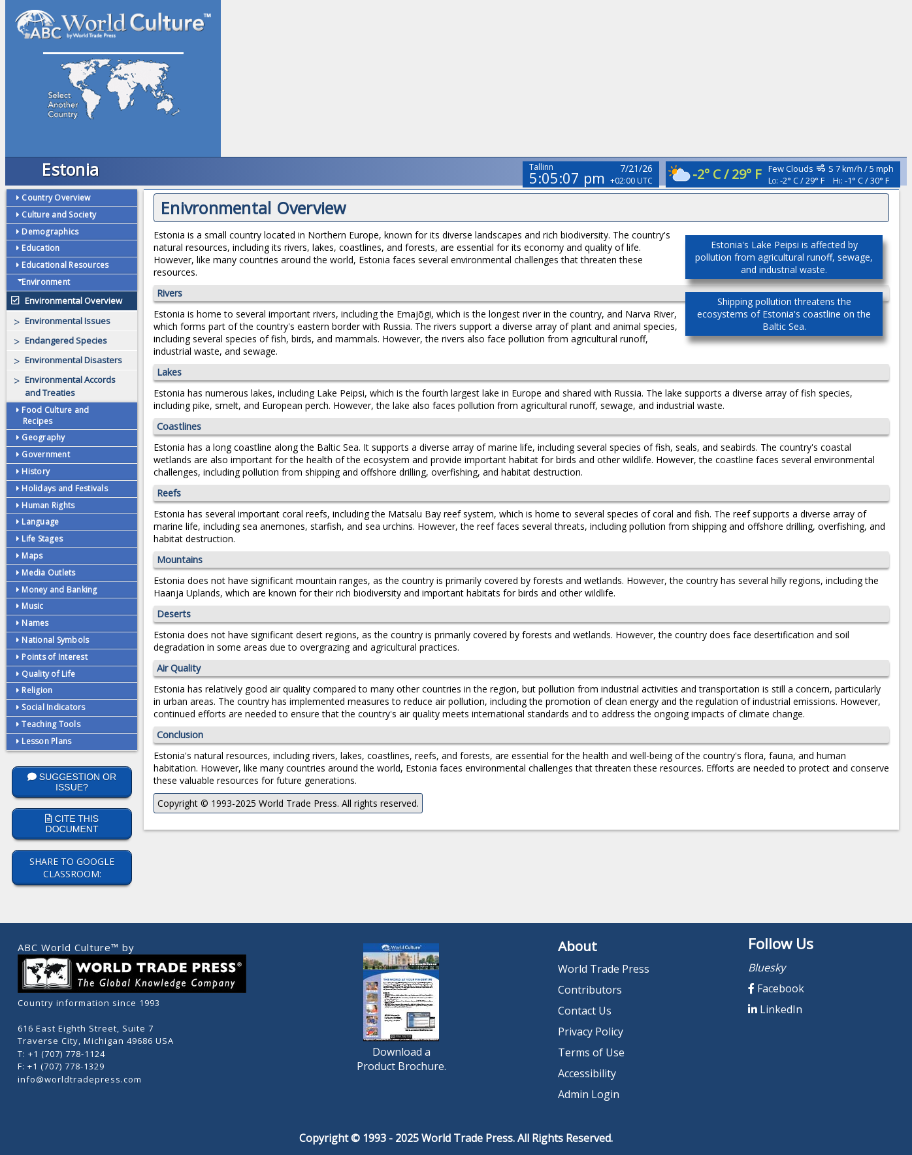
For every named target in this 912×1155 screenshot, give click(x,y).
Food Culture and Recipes (54, 415)
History (35, 471)
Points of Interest (54, 656)
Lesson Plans (45, 741)
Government (45, 454)
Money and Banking (58, 589)
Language (39, 521)
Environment (43, 281)
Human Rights (47, 505)
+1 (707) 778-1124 (66, 1054)
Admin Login (588, 1094)
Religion (36, 690)
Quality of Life (47, 673)
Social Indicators (53, 707)
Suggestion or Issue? (71, 782)
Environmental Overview (73, 300)
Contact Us (584, 1010)
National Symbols (54, 639)
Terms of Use (591, 1052)
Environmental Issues (67, 321)
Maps (31, 555)
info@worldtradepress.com (80, 1079)
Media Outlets (48, 572)
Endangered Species (66, 340)
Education (40, 247)
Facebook (776, 988)
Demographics (49, 231)
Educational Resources (64, 264)
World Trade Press (603, 969)
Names (34, 622)
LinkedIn (775, 1009)
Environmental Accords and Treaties (70, 386)
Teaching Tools (50, 724)
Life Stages (41, 538)
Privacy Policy (590, 1031)
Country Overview (55, 197)
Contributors (590, 990)
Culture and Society (58, 214)
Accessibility (587, 1073)
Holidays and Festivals (64, 488)
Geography (42, 437)
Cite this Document (72, 823)
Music (32, 605)
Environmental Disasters (73, 360)
